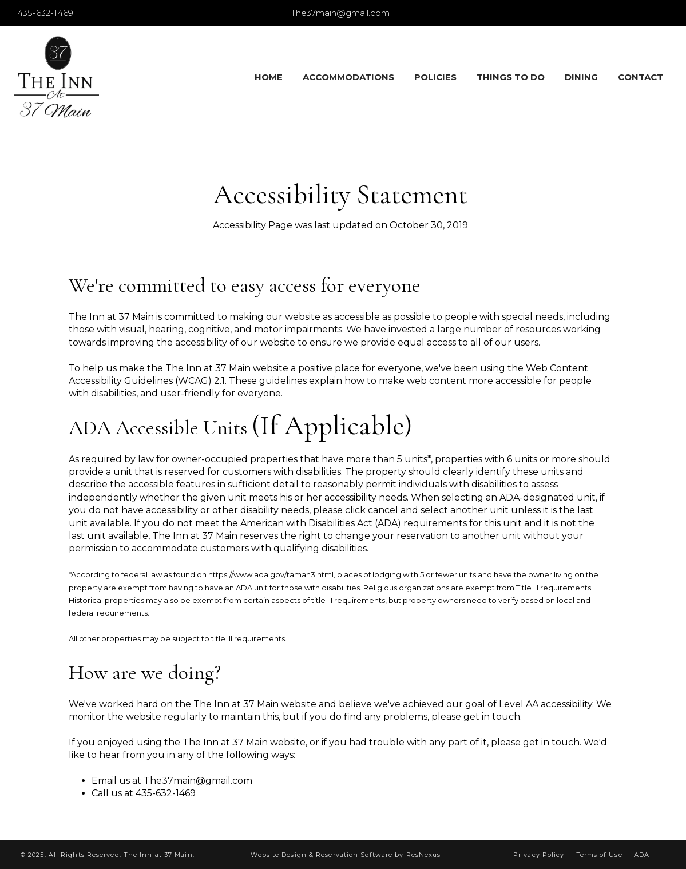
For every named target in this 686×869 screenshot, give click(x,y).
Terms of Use (599, 855)
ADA (641, 855)
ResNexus (423, 855)
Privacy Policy (538, 855)
